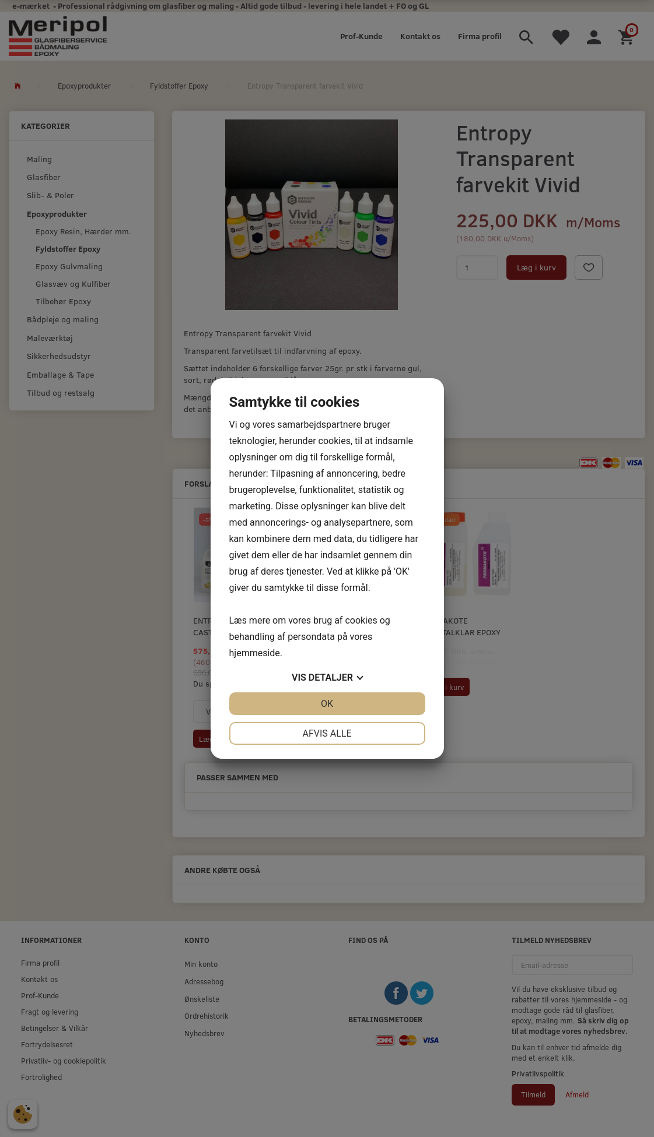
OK (327, 703)
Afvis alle (326, 733)
